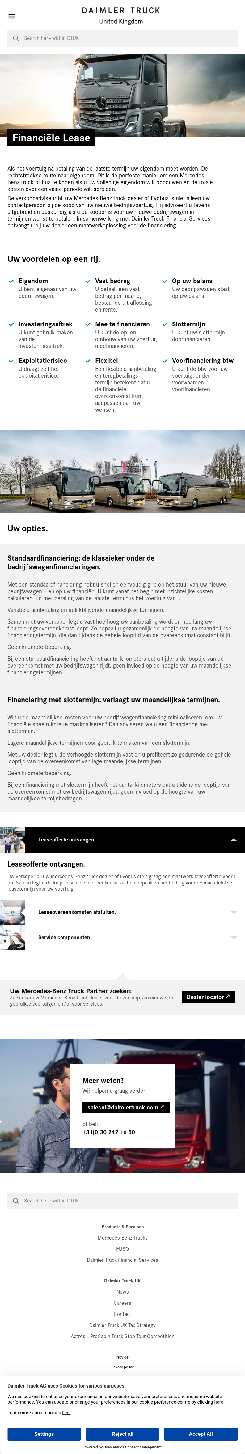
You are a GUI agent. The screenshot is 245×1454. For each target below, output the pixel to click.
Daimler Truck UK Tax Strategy (122, 1325)
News (122, 1292)
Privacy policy (122, 1367)
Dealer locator (205, 997)
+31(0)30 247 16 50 (108, 1132)
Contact (122, 1314)
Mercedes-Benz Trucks (123, 1237)
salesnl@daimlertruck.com (122, 1107)
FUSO (122, 1249)
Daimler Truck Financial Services (122, 1260)
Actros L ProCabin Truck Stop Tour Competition (123, 1336)
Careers (122, 1303)
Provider (122, 1357)
